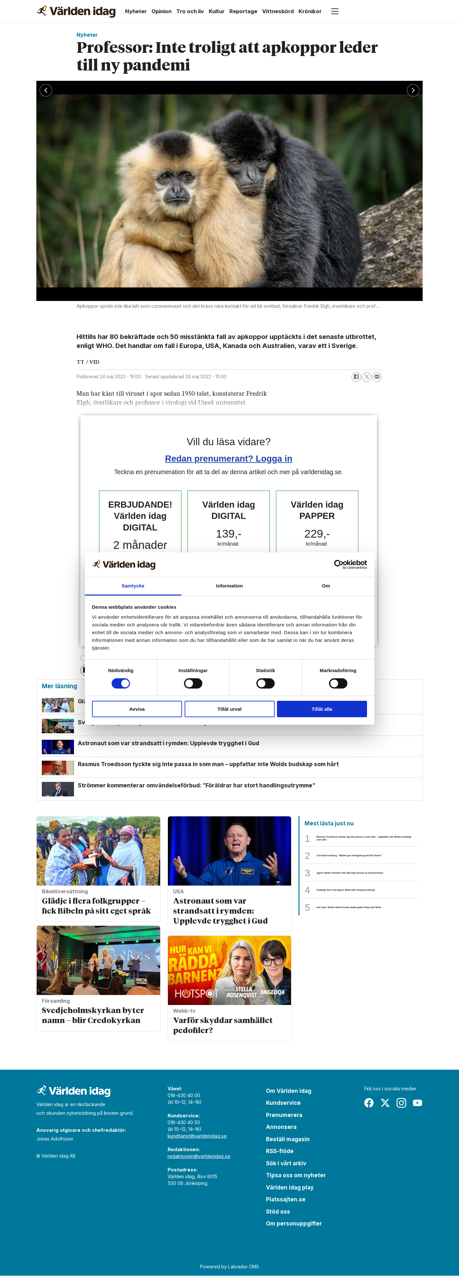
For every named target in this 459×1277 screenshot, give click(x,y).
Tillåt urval (229, 709)
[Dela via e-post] (377, 377)
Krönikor (310, 11)
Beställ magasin (288, 1140)
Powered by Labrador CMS (229, 1267)
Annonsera (281, 1128)
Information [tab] (229, 585)
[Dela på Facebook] (356, 377)
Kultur (217, 11)
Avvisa (137, 709)
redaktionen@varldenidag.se (199, 1157)
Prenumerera (284, 1116)
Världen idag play (290, 1189)
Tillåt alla (322, 709)
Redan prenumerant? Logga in (228, 459)
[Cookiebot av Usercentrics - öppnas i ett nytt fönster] (339, 564)
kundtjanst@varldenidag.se (197, 1137)
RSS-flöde (280, 1152)
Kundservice (283, 1104)
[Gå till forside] (75, 11)
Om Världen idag (288, 1092)
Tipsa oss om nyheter (296, 1176)
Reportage (243, 11)
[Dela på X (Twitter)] (367, 377)
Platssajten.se (286, 1200)
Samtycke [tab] (133, 585)
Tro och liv (190, 11)
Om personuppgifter (294, 1225)
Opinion (161, 11)
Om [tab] (326, 585)
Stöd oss (278, 1213)
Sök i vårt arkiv (286, 1164)
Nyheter (136, 11)
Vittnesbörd (278, 11)
